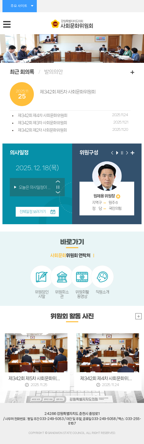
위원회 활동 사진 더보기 (138, 316)
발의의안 (53, 72)
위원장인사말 (42, 294)
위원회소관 (62, 294)
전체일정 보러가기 (32, 212)
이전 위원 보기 (112, 152)
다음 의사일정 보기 (58, 193)
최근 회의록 (22, 72)
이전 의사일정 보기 (58, 181)
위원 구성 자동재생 (117, 152)
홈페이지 (118, 196)
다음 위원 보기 (127, 152)
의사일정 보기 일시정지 (58, 187)
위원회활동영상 (82, 294)
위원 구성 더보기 (132, 152)
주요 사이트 (19, 6)
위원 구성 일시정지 (122, 152)
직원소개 (102, 292)
